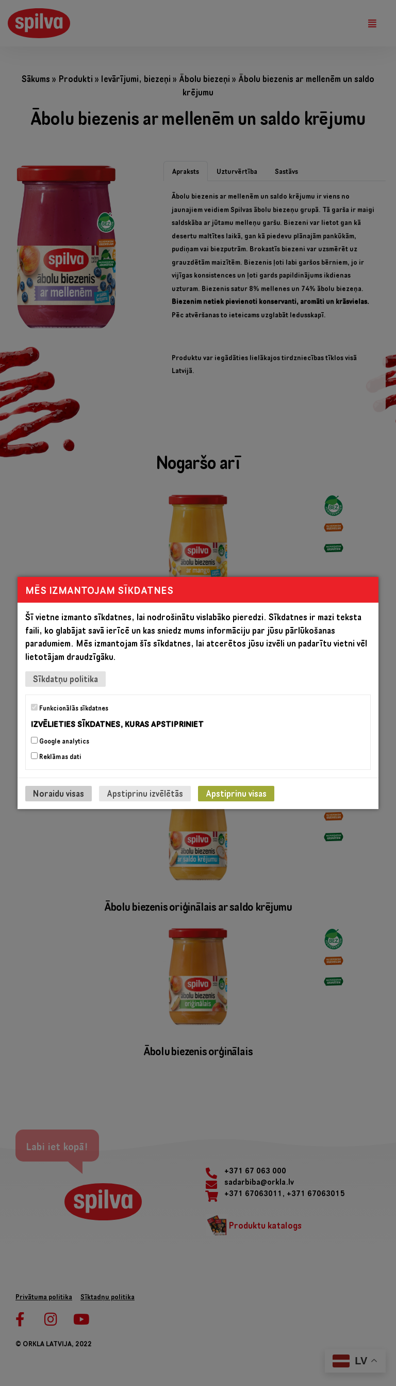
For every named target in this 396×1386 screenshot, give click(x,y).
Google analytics (60, 741)
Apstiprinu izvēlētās (145, 793)
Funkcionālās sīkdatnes (69, 708)
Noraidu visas (58, 793)
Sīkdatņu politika (65, 678)
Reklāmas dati (56, 756)
